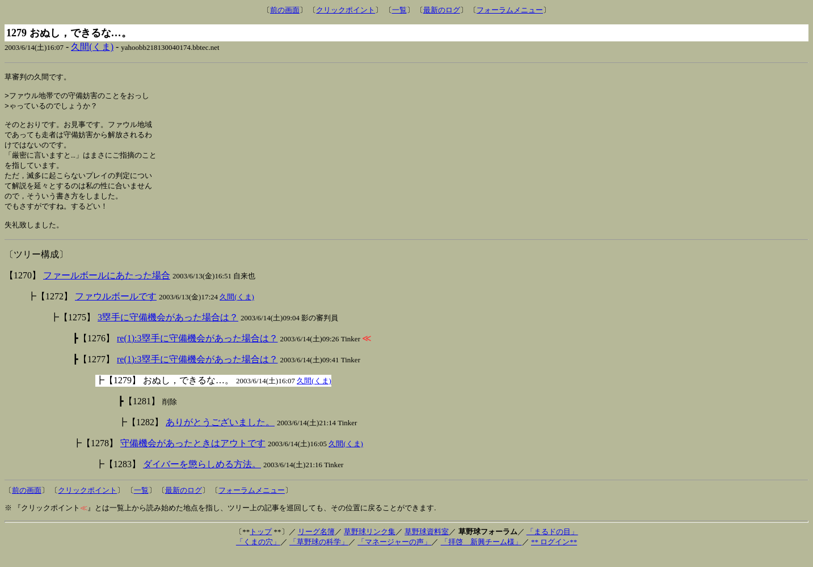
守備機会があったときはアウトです (193, 455)
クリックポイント (345, 10)
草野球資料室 (427, 544)
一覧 (399, 10)
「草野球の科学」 (318, 554)
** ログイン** (554, 554)
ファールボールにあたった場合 (106, 288)
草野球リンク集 (369, 544)
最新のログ (441, 10)
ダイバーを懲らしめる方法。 (202, 476)
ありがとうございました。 (220, 434)
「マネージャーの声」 (394, 554)
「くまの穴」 (258, 554)
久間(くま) (92, 47)
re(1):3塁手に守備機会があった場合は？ (197, 351)
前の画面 (285, 10)
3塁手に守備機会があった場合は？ (168, 330)
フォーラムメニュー (510, 10)
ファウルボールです (116, 309)
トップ (261, 544)
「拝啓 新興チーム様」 (481, 554)
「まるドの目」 (552, 544)
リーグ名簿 (316, 544)
